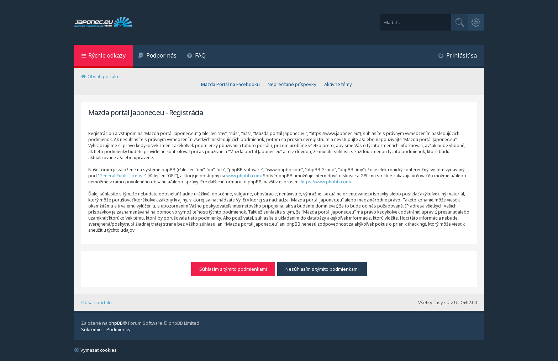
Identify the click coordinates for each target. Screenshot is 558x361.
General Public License (122, 176)
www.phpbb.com (243, 176)
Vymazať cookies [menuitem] (95, 350)
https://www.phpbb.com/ (326, 182)
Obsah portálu (96, 302)
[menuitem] (157, 56)
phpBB (116, 323)
